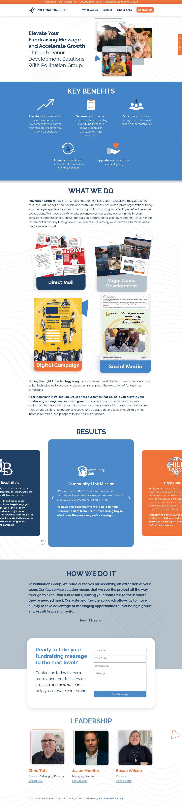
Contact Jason (79, 781)
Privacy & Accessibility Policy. (107, 798)
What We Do (90, 9)
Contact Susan (124, 781)
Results (107, 9)
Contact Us (145, 9)
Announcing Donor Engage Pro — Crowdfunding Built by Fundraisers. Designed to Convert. (91, 2)
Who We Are (124, 9)
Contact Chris (35, 781)
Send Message (120, 694)
